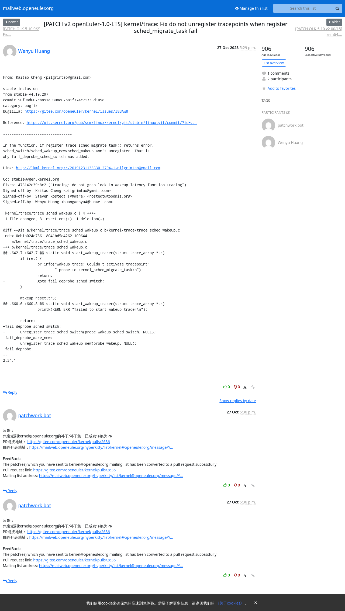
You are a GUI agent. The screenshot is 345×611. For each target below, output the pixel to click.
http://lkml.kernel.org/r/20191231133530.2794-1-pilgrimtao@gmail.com (88, 167)
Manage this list (251, 8)
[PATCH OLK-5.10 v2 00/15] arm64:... (318, 31)
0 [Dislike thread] (237, 386)
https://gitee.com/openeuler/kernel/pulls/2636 (68, 441)
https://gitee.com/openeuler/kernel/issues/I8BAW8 (76, 111)
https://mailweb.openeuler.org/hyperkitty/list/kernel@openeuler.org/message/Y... (101, 447)
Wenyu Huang (34, 51)
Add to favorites (279, 88)
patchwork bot (34, 415)
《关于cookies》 (230, 603)
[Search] (337, 8)
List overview (274, 63)
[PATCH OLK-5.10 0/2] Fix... (21, 31)
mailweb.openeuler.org (28, 8)
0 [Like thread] (227, 386)
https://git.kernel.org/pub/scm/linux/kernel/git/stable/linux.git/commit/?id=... (112, 122)
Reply (10, 392)
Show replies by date (237, 400)
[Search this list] (303, 8)
